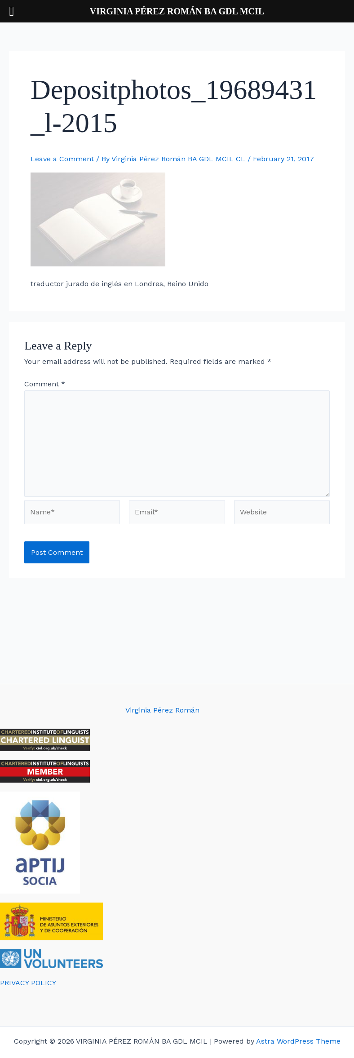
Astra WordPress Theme (298, 1041)
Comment (44, 384)
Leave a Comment (62, 159)
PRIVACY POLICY (28, 982)
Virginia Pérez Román (162, 710)
